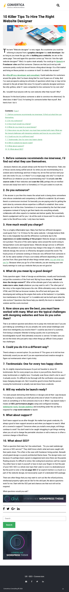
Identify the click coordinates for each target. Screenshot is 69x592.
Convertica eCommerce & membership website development (15, 5)
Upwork (59, 61)
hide (16, 111)
